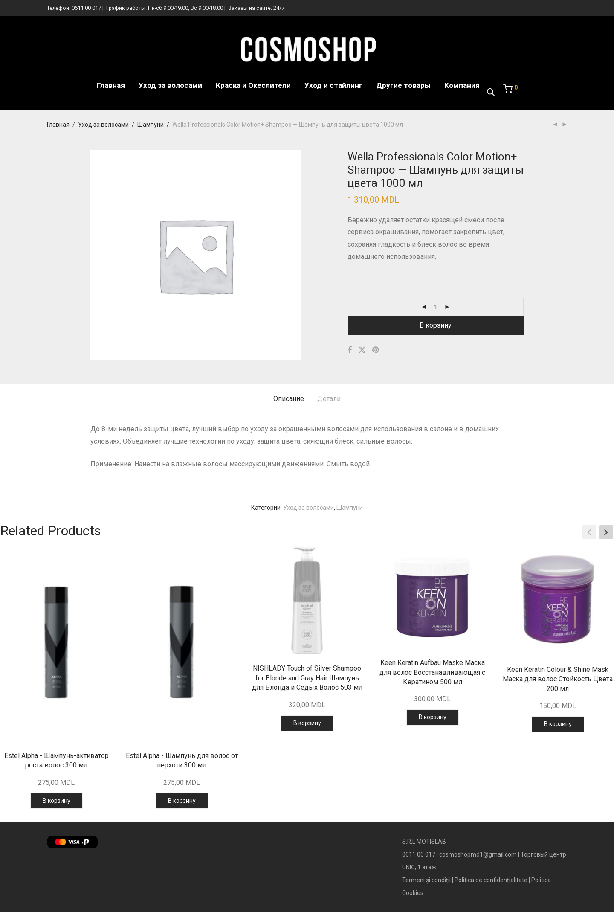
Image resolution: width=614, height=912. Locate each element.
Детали (329, 399)
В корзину (436, 325)
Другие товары (403, 85)
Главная (111, 85)
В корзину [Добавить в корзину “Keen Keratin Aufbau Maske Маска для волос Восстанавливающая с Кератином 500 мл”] (432, 717)
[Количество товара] (435, 307)
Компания (462, 85)
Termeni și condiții (426, 880)
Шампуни (150, 124)
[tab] (288, 399)
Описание (288, 399)
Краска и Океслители (253, 85)
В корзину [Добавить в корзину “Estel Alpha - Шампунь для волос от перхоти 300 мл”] (182, 800)
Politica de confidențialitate (491, 880)
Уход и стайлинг (333, 85)
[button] (606, 532)
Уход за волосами (170, 85)
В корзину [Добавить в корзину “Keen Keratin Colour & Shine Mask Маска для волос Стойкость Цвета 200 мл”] (558, 723)
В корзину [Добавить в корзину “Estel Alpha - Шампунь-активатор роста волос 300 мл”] (56, 800)
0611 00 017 (86, 8)
